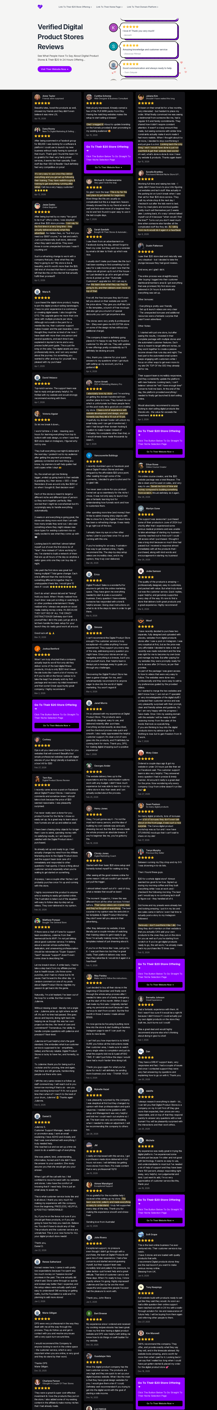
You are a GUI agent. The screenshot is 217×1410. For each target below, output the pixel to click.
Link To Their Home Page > (109, 7)
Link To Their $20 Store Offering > (75, 7)
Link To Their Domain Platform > (142, 7)
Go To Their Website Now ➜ (108, 167)
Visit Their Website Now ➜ (54, 69)
